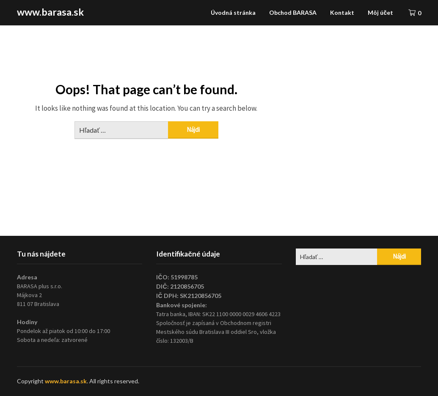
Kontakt (342, 12)
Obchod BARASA (293, 12)
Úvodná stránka (233, 12)
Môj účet (380, 12)
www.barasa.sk (50, 12)
